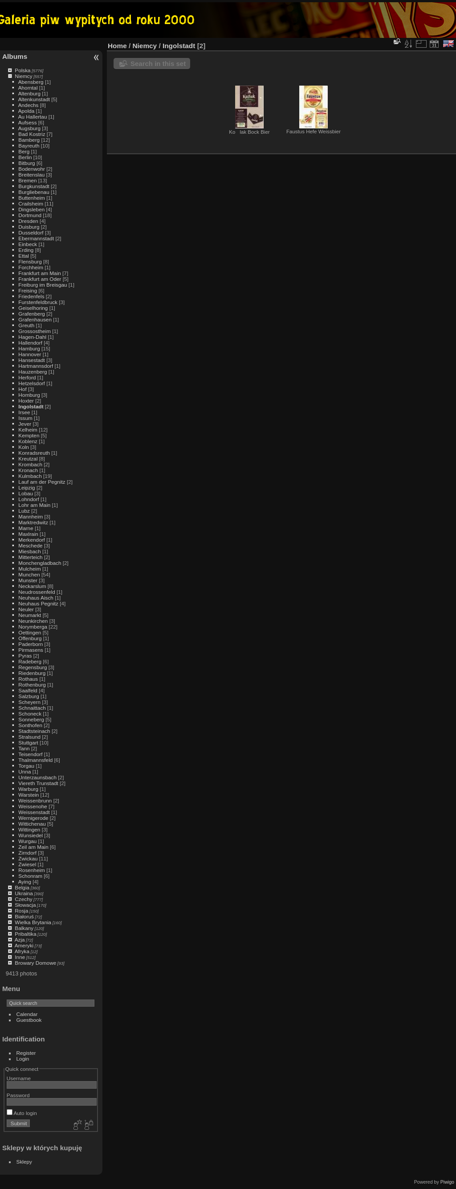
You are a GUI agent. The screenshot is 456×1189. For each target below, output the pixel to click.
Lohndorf (28, 499)
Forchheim (30, 267)
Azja (20, 939)
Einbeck (27, 244)
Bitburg (26, 163)
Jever (24, 424)
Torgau (26, 766)
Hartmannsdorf (35, 366)
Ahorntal (28, 88)
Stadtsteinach (34, 731)
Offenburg (29, 638)
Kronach (28, 470)
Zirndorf (27, 853)
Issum (25, 418)
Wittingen (29, 829)
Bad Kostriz (31, 134)
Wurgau (27, 841)
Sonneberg (31, 719)
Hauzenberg (32, 371)
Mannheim (30, 516)
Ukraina (24, 893)
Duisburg (28, 227)
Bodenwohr (31, 169)
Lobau (25, 493)
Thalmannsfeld (35, 760)
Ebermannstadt (36, 238)
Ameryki (24, 945)
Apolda (26, 111)
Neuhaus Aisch (35, 598)
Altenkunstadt (34, 99)
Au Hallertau (32, 116)
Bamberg (29, 140)
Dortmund (29, 215)
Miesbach (29, 551)
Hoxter (26, 400)
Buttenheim (31, 198)
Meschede (30, 545)
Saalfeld (27, 690)
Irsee (24, 412)
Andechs (28, 105)
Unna (24, 771)
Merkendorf (31, 540)
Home (117, 45)
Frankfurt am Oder (39, 279)
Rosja (21, 910)
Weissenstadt (33, 812)
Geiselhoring (33, 308)
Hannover (29, 354)
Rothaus (28, 679)
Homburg (29, 395)
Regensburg (32, 667)
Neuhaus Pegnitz (38, 603)
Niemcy (23, 76)
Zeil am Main (33, 847)
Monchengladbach (39, 563)
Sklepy (24, 1161)
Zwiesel (27, 864)
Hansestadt (31, 360)
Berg (23, 151)
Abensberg (31, 82)
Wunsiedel (30, 835)
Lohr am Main (34, 505)
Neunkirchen (33, 621)
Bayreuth (28, 145)
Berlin (25, 157)
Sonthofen (30, 725)
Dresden (28, 221)
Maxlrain (28, 534)
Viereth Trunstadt (38, 783)
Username (19, 1078)
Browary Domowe (35, 963)
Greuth (26, 325)
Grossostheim (34, 331)
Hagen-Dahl (32, 337)
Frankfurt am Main (39, 273)
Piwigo (447, 1182)
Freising (27, 290)
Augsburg (29, 128)
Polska (22, 70)
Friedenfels (31, 296)
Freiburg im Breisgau (42, 285)
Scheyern (29, 702)
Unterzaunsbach (37, 777)
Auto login (22, 1113)
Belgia (22, 887)
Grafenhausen (35, 319)
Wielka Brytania (33, 922)
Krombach (30, 464)
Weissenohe (32, 806)
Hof (22, 389)
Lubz (24, 511)
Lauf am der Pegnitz (41, 482)
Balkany (24, 928)
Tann (24, 748)
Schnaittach (31, 708)
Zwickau (27, 858)
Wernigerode (33, 818)
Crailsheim (30, 203)
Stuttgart (28, 742)
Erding (25, 250)
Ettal (23, 256)
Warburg (28, 789)
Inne (20, 957)
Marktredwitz (33, 522)
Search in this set (158, 63)
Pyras (25, 655)
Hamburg (29, 348)
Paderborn (30, 644)
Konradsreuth (34, 453)
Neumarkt (29, 615)
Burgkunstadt (33, 186)
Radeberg (29, 661)
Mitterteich (30, 557)
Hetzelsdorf (31, 383)
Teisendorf (30, 754)
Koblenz (27, 441)
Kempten (28, 435)
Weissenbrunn (35, 800)
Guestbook (29, 1020)
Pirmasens (30, 650)
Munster (27, 580)
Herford (27, 377)
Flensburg (29, 261)
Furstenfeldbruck (37, 302)
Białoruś (24, 916)
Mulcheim (29, 569)
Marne (25, 528)
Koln (23, 447)
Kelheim (27, 429)
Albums (14, 56)
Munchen (29, 574)
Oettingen (29, 632)
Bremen (27, 180)
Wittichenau (31, 824)
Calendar (27, 1014)
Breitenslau (31, 174)
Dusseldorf (30, 232)
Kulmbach (29, 476)
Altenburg (29, 93)
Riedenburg (31, 673)
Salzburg (28, 696)
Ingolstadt (30, 406)
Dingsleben (31, 209)
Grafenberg (31, 314)
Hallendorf (30, 343)
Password (18, 1095)
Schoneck (29, 713)
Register (26, 1053)
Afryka (22, 951)
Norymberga (32, 626)
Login (22, 1058)
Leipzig (26, 487)
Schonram (30, 876)
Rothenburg (32, 684)
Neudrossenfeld (36, 592)
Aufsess (27, 122)
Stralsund (29, 737)
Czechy (23, 899)
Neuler (26, 609)
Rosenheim (31, 870)
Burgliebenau (33, 192)
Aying (24, 882)
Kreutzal (27, 458)
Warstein (28, 795)
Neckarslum (32, 586)
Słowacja (25, 905)
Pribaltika (25, 934)
